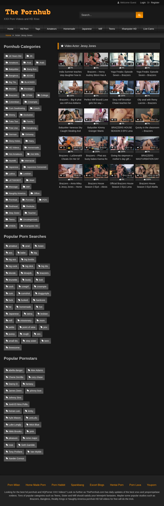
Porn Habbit (58, 485)
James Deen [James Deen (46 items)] (15, 390)
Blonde (12, 88)
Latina (12, 173)
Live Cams (148, 29)
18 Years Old (15, 56)
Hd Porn (24, 29)
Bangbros (13, 75)
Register (155, 2)
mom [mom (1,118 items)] (42, 320)
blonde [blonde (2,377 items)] (12, 273)
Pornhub (13, 200)
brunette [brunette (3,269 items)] (13, 279)
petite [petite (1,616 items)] (11, 327)
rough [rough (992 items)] (26, 334)
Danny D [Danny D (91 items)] (13, 384)
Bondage (28, 88)
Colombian (14, 102)
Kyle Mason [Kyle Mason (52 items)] (15, 417)
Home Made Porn (36, 485)
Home (10, 29)
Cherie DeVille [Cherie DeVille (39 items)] (16, 377)
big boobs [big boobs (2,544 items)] (29, 259)
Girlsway (29, 134)
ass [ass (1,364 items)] (10, 252)
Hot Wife (35, 154)
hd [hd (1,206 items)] (10, 307)
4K (31, 56)
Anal (29, 62)
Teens (112, 29)
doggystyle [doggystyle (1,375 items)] (43, 293)
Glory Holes (14, 141)
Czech (36, 108)
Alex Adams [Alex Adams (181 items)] (37, 370)
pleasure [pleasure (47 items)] (13, 438)
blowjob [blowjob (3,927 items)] (28, 273)
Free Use (13, 128)
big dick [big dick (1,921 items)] (29, 266)
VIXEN (12, 226)
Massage (13, 187)
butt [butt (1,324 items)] (41, 279)
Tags (37, 29)
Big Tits (12, 82)
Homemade (69, 29)
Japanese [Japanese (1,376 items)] (14, 313)
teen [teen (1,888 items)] (46, 341)
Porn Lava (135, 485)
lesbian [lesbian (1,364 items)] (44, 313)
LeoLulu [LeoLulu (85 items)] (33, 417)
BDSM (30, 75)
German (13, 134)
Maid (31, 180)
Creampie (32, 102)
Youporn (151, 485)
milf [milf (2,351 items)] (10, 320)
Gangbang (31, 128)
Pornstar (30, 200)
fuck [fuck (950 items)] (11, 300)
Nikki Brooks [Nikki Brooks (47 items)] (15, 431)
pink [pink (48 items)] (32, 431)
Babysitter (14, 69)
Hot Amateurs (15, 154)
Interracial (29, 160)
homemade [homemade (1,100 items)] (25, 307)
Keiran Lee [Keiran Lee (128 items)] (14, 411)
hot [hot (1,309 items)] (40, 307)
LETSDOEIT (15, 180)
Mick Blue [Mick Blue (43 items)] (34, 424)
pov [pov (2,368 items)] (45, 327)
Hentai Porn (117, 485)
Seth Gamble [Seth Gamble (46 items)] (28, 445)
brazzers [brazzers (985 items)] (44, 273)
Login (143, 2)
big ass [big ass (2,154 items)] (12, 259)
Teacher (32, 213)
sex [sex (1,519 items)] (38, 334)
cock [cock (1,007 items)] (11, 286)
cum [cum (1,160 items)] (11, 293)
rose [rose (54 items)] (11, 445)
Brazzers (13, 95)
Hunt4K (12, 160)
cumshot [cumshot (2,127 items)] (25, 293)
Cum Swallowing (17, 108)
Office (37, 193)
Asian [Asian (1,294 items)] (41, 246)
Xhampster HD (129, 29)
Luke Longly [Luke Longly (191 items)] (15, 424)
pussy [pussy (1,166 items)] (12, 334)
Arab (42, 62)
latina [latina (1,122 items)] (29, 313)
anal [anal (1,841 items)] (27, 246)
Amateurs (52, 29)
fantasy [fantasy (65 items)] (29, 384)
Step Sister (14, 213)
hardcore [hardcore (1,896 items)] (40, 300)
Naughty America (17, 193)
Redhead (13, 206)
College (44, 95)
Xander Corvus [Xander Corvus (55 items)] (16, 458)
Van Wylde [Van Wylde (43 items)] (35, 451)
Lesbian (27, 173)
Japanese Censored (36, 167)
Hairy (31, 141)
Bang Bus (32, 69)
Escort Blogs (97, 485)
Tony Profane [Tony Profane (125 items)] (15, 451)
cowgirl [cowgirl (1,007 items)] (25, 286)
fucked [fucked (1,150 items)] (24, 300)
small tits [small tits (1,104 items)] (13, 341)
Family (30, 121)
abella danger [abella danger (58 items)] (16, 370)
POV (44, 200)
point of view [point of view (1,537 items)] (28, 327)
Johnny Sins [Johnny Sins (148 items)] (15, 397)
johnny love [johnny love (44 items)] (35, 390)
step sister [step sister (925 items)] (31, 341)
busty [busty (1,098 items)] (28, 279)
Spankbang (77, 485)
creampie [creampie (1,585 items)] (41, 286)
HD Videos (14, 147)
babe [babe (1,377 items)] (23, 252)
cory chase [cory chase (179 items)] (37, 377)
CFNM (29, 95)
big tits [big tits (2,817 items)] (44, 266)
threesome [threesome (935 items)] (14, 347)
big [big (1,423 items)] (35, 252)
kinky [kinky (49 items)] (30, 411)
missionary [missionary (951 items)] (25, 320)
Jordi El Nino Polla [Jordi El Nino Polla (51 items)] (18, 404)
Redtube (30, 206)
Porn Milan (14, 485)
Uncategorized (30, 219)
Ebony (12, 115)
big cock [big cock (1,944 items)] (13, 266)
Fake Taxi (13, 121)
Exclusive (28, 115)
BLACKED (30, 82)
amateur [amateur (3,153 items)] (13, 246)
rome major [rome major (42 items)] (31, 438)
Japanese (87, 29)
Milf (100, 29)
